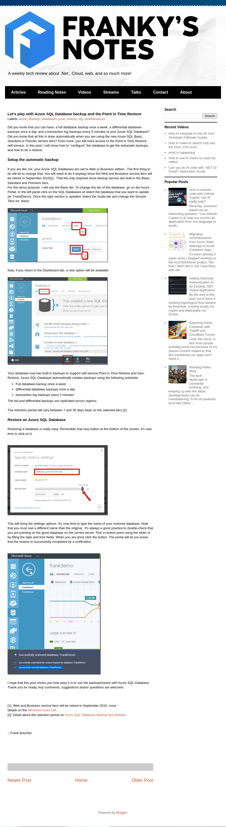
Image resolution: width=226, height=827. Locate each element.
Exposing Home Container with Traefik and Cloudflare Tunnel (202, 328)
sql (81, 119)
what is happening (181, 152)
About (186, 92)
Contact (160, 92)
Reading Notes (52, 92)
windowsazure (95, 119)
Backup (34, 119)
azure (23, 119)
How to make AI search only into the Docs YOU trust (191, 145)
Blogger (121, 812)
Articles (18, 92)
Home (81, 780)
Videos (84, 92)
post (62, 119)
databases (49, 119)
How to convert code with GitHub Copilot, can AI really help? (201, 195)
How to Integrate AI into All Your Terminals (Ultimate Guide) (191, 135)
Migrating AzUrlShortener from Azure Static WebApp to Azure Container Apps (201, 242)
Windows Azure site (42, 710)
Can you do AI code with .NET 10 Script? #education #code (192, 169)
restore (72, 119)
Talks (136, 92)
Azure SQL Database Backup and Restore (95, 715)
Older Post (142, 780)
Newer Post (19, 780)
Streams (111, 92)
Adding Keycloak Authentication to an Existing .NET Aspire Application (202, 284)
